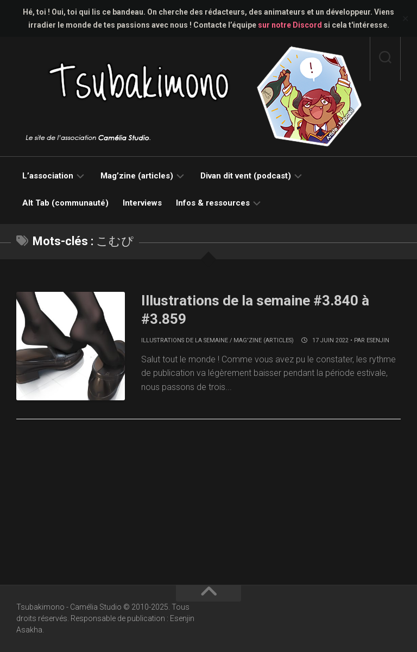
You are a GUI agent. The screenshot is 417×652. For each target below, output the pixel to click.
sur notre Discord (290, 25)
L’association (47, 176)
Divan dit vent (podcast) (245, 176)
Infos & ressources (213, 203)
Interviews (142, 203)
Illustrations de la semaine (184, 340)
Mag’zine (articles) (136, 176)
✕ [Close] (405, 19)
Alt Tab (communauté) (65, 203)
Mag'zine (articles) (263, 340)
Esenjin (378, 340)
